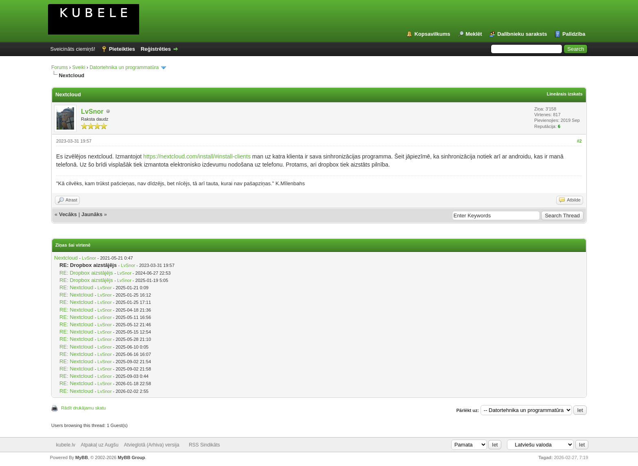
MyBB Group (131, 457)
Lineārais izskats (565, 93)
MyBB (81, 457)
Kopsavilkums (432, 34)
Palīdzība (573, 34)
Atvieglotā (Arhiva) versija (151, 445)
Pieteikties (122, 49)
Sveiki (78, 67)
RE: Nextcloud (76, 287)
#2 (579, 141)
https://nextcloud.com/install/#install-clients (197, 156)
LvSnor (92, 111)
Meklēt (473, 34)
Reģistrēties (156, 49)
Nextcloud (66, 258)
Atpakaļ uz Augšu (99, 445)
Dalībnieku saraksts (522, 34)
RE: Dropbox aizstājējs (86, 273)
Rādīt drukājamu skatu (83, 407)
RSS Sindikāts (204, 445)
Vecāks (68, 214)
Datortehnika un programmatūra (124, 67)
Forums (59, 67)
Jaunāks (92, 214)
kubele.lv (65, 445)
